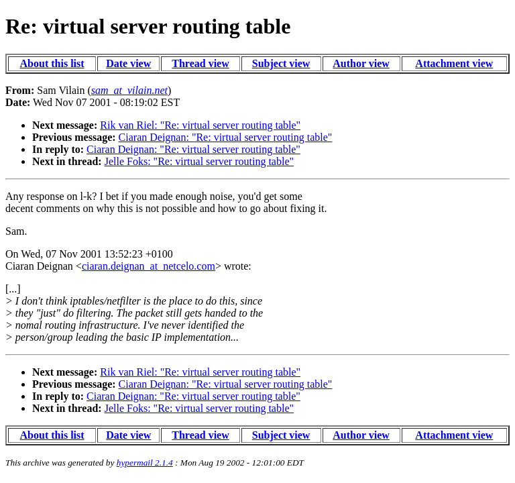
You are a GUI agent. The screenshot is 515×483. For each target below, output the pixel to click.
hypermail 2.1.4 (145, 463)
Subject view (281, 63)
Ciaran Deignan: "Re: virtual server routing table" (226, 137)
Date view (128, 63)
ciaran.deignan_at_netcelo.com (148, 266)
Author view (361, 63)
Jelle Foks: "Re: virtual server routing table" (199, 161)
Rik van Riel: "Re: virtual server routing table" (200, 125)
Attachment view (454, 63)
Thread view (200, 63)
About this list (52, 63)
